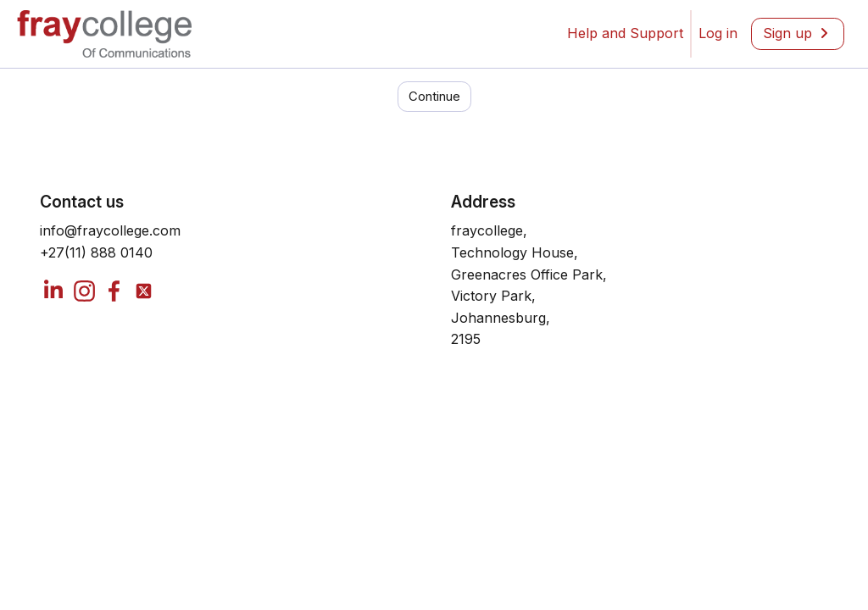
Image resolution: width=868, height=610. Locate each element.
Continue (434, 156)
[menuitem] (718, 34)
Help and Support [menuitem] (625, 33)
